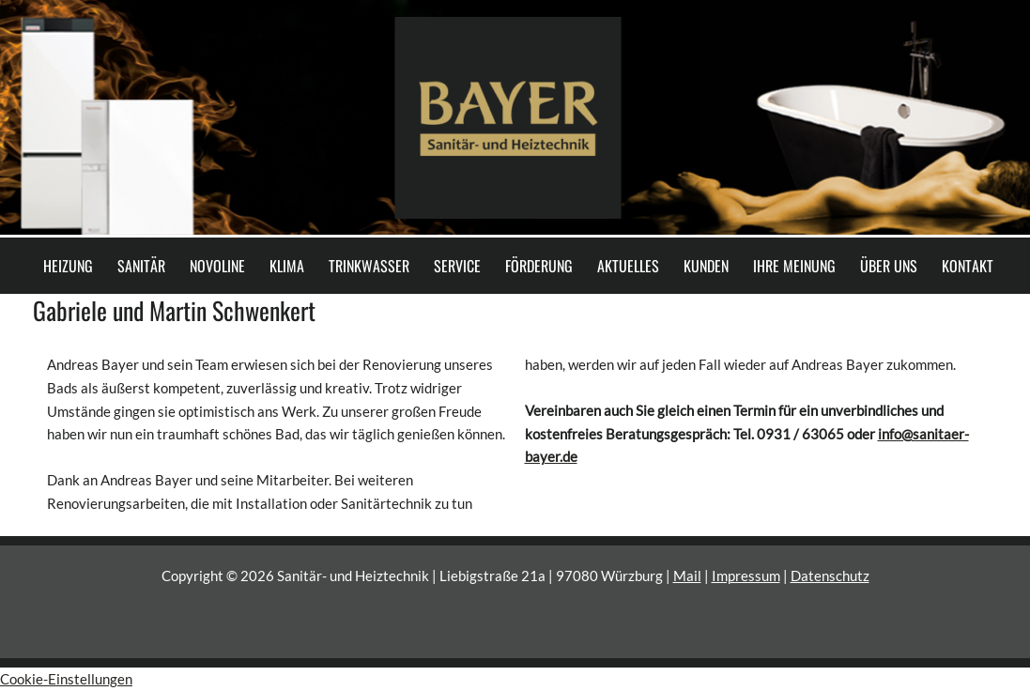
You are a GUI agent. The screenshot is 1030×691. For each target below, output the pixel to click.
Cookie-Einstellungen (66, 678)
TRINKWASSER (369, 265)
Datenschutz (830, 575)
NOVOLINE (217, 265)
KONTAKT (967, 265)
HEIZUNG (68, 265)
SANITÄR (141, 265)
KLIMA (286, 265)
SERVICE (457, 265)
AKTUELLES (628, 265)
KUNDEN (706, 265)
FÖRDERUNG (539, 265)
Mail (687, 575)
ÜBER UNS (888, 265)
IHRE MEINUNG (794, 265)
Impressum (746, 575)
